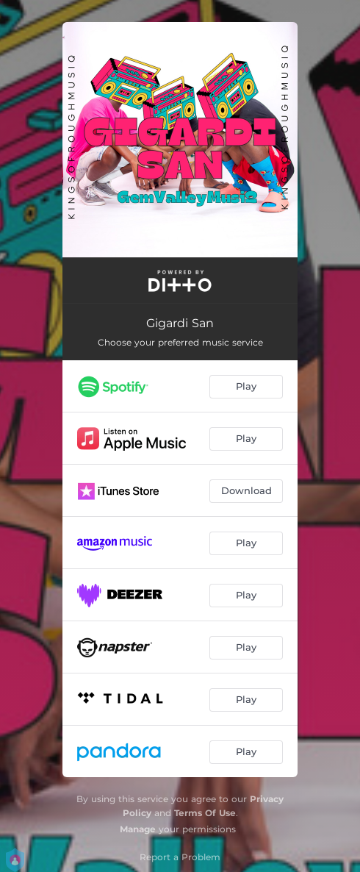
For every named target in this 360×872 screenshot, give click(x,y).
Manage (138, 829)
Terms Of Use (205, 812)
